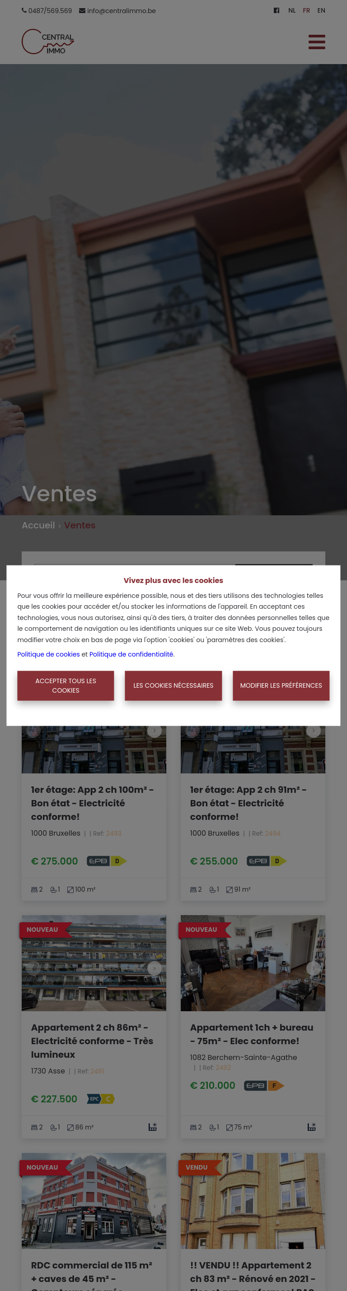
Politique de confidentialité (131, 654)
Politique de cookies (48, 654)
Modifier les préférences (281, 685)
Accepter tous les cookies (65, 685)
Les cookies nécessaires (173, 685)
